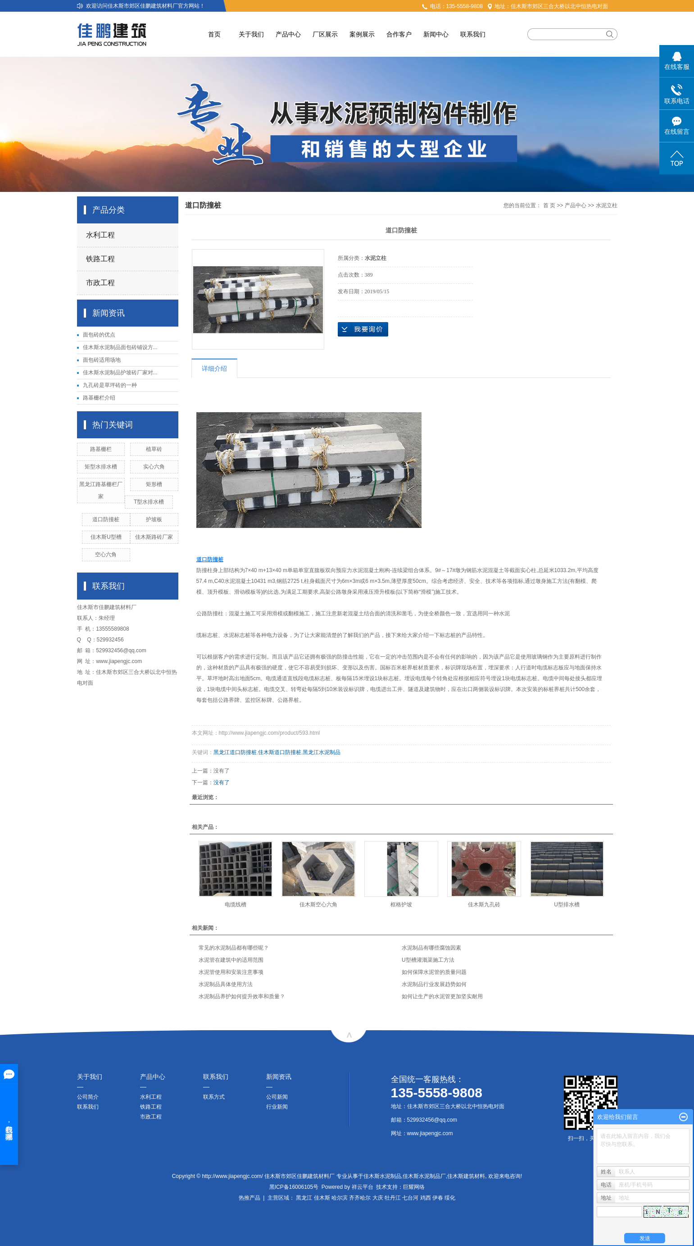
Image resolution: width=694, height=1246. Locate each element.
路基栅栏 (101, 449)
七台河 (410, 1198)
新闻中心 (436, 34)
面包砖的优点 (99, 335)
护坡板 (154, 519)
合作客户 (399, 34)
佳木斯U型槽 (106, 537)
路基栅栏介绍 (99, 398)
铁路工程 (100, 259)
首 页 (549, 205)
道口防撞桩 (105, 519)
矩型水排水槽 (101, 467)
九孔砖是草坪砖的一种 (110, 385)
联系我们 (472, 34)
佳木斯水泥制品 (382, 1176)
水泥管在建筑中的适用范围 (231, 960)
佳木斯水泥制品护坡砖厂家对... (120, 372)
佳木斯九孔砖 (484, 904)
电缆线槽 (235, 904)
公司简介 (88, 1097)
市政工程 (100, 282)
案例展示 (362, 34)
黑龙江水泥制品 (321, 752)
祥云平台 (362, 1187)
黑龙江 (304, 1198)
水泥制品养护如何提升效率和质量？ (242, 996)
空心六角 (106, 554)
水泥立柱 (606, 205)
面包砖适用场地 (102, 360)
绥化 (450, 1198)
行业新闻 (277, 1107)
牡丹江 (393, 1198)
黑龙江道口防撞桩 (235, 752)
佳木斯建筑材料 (466, 1176)
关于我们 (251, 34)
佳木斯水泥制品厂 (424, 1176)
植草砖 (154, 449)
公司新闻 (277, 1097)
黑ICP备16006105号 (293, 1187)
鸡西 (425, 1198)
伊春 (437, 1198)
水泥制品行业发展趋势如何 (434, 984)
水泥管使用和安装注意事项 (231, 972)
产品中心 (288, 34)
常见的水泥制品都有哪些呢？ (234, 948)
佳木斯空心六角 (318, 904)
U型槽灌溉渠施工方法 (428, 960)
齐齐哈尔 (360, 1198)
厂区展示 (325, 34)
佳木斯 (322, 1198)
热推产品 (249, 1198)
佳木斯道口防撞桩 (279, 752)
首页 (214, 34)
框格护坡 (401, 904)
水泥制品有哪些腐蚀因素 (431, 948)
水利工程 (100, 235)
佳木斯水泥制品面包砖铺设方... (120, 347)
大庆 (377, 1198)
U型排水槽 (567, 904)
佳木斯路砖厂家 (154, 537)
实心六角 (154, 467)
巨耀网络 (414, 1187)
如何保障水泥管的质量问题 (434, 972)
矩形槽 (154, 484)
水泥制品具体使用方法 (226, 984)
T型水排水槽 (149, 502)
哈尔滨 (339, 1198)
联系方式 (214, 1097)
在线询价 (363, 329)
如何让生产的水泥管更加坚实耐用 (442, 996)
